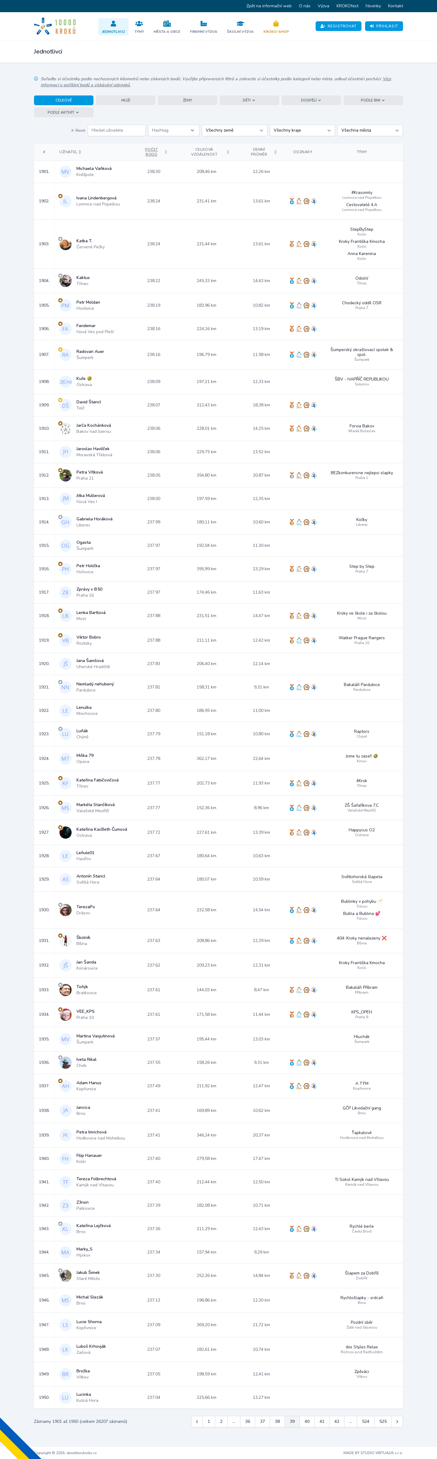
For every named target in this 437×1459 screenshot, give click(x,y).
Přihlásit (384, 26)
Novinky (373, 6)
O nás (304, 6)
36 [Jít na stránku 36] (247, 1421)
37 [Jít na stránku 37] (262, 1421)
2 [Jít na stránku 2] (221, 1421)
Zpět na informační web (269, 6)
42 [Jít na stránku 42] (336, 1421)
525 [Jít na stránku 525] (383, 1421)
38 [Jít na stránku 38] (277, 1421)
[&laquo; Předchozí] (197, 1421)
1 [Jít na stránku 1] (209, 1421)
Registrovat (338, 26)
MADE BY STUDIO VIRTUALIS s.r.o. (373, 1452)
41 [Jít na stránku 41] (322, 1421)
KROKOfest (347, 6)
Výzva (323, 6)
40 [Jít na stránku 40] (307, 1421)
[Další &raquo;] (397, 1421)
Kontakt (395, 6)
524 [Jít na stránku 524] (365, 1421)
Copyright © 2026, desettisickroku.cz (65, 1452)
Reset (78, 130)
